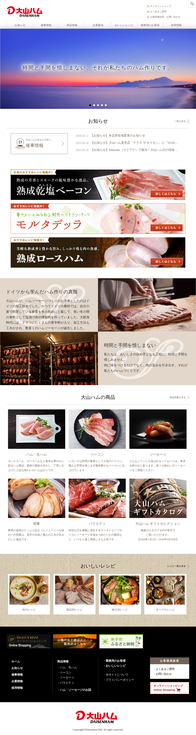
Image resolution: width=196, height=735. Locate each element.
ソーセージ (67, 677)
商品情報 (72, 25)
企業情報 (17, 681)
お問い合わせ (164, 673)
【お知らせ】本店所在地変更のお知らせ (118, 135)
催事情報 (46, 25)
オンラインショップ (160, 6)
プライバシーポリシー (120, 679)
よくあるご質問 (158, 11)
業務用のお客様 (150, 25)
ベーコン (65, 672)
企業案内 (98, 25)
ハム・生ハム (68, 667)
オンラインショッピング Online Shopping (168, 688)
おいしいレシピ (124, 25)
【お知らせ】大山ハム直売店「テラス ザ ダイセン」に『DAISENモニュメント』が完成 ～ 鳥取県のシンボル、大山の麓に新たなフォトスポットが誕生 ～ (135, 142)
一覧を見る (180, 121)
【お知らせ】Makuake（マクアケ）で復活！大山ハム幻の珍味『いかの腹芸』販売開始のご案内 (135, 150)
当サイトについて (117, 674)
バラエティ (67, 682)
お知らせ (20, 25)
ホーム (15, 661)
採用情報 (176, 25)
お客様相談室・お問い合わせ (165, 17)
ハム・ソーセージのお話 (75, 689)
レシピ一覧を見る (176, 566)
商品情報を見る (178, 397)
